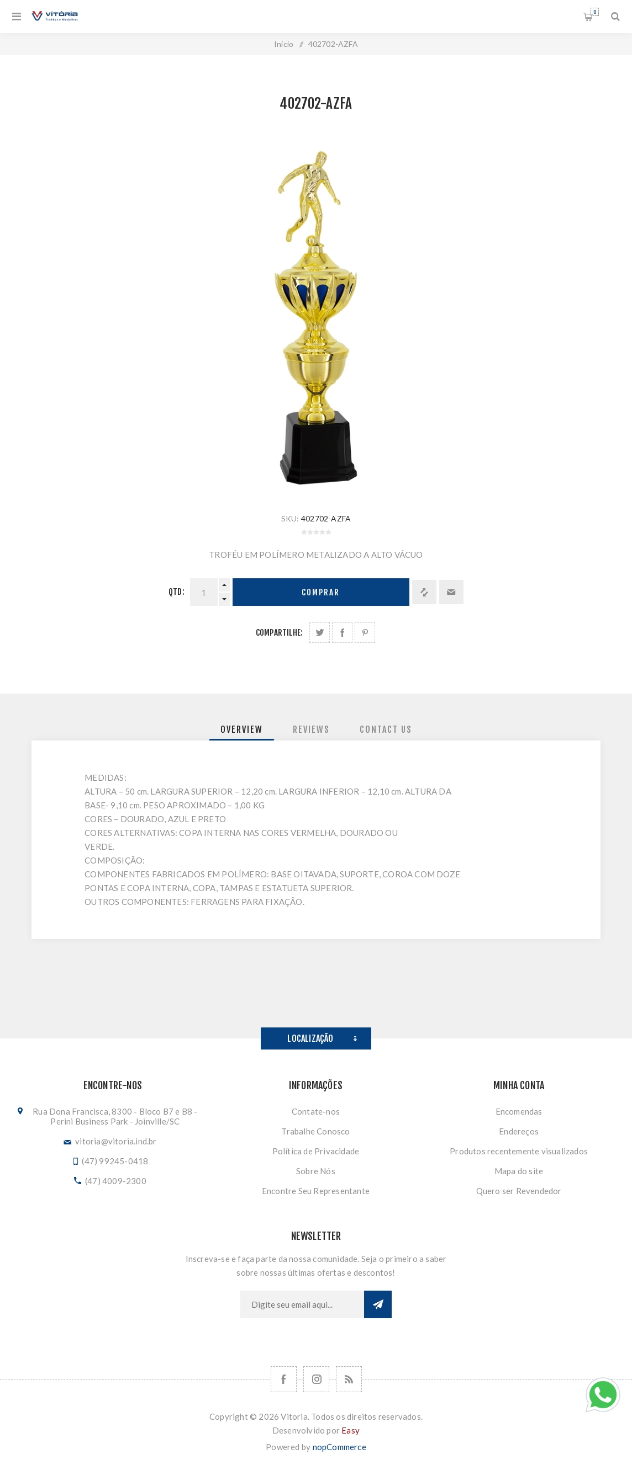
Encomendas (519, 1111)
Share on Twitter (319, 632)
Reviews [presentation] (311, 729)
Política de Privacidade (316, 1151)
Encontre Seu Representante (316, 1191)
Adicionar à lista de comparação (424, 592)
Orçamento (595, 12)
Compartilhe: (279, 632)
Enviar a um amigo (451, 592)
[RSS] (349, 1379)
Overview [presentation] (241, 729)
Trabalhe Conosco (315, 1131)
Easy (350, 1430)
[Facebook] (284, 1379)
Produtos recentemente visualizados (519, 1151)
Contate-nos (316, 1111)
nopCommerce (339, 1447)
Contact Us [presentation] (386, 729)
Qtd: (176, 592)
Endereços (519, 1131)
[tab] (241, 729)
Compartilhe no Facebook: (342, 632)
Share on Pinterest (365, 632)
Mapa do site (518, 1171)
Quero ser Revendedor (519, 1191)
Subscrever (378, 1304)
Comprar (321, 592)
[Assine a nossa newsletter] (302, 1304)
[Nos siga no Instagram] (316, 1379)
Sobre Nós (315, 1171)
